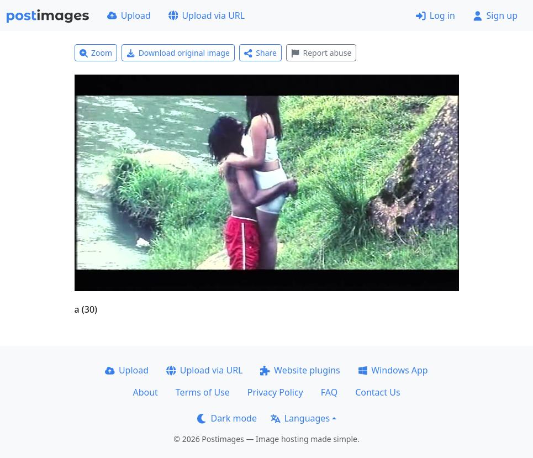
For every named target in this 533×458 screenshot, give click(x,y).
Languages (300, 418)
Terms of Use (203, 392)
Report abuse (321, 53)
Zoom (96, 53)
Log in (435, 15)
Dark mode (227, 418)
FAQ (329, 392)
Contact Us (377, 392)
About (145, 392)
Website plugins (300, 370)
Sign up (495, 15)
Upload (129, 15)
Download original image (178, 53)
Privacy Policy (275, 392)
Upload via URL (206, 15)
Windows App (393, 370)
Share (260, 53)
